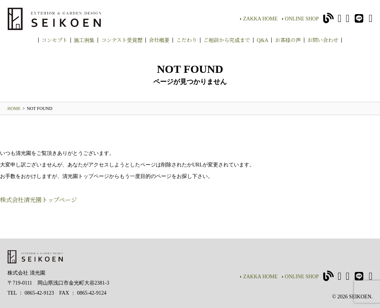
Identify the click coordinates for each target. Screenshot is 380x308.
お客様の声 (288, 39)
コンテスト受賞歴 (121, 39)
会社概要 (159, 39)
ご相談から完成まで (226, 39)
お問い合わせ (322, 39)
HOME (13, 108)
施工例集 (84, 39)
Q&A (262, 39)
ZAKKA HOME (259, 19)
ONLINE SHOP (300, 19)
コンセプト (55, 39)
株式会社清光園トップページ (38, 199)
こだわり (186, 39)
